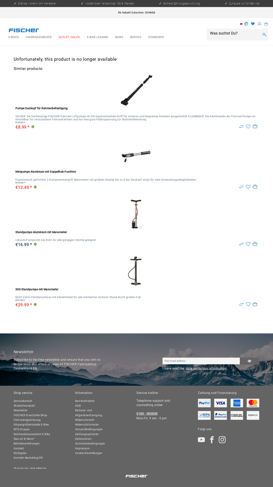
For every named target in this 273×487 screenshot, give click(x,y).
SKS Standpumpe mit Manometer (36, 289)
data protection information (206, 368)
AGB (78, 405)
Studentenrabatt (24, 405)
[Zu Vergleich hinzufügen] (241, 126)
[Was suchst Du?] (234, 33)
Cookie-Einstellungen (88, 453)
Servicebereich (23, 401)
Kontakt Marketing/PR (28, 457)
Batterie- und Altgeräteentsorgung (88, 413)
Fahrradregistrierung (27, 419)
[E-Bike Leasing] (98, 37)
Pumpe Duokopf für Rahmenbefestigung (41, 108)
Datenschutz (83, 438)
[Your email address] (201, 361)
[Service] (135, 37)
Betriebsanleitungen (27, 443)
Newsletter (21, 410)
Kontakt (19, 448)
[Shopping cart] (266, 24)
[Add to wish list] (248, 126)
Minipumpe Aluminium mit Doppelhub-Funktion (45, 171)
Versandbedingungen (89, 429)
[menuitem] (13, 37)
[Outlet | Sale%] (69, 37)
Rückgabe (20, 453)
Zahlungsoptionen (87, 434)
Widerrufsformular (87, 424)
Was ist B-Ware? (24, 438)
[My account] (260, 24)
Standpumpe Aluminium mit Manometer (41, 232)
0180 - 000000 (147, 414)
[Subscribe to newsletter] (249, 361)
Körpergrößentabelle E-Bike (31, 424)
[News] (119, 37)
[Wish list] (253, 24)
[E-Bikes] (13, 37)
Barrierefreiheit (85, 401)
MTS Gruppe (22, 429)
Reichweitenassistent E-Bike (32, 434)
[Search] (264, 34)
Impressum (82, 448)
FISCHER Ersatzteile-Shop (30, 415)
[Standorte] (156, 37)
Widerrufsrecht (84, 419)
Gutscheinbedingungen (90, 443)
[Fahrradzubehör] (38, 37)
